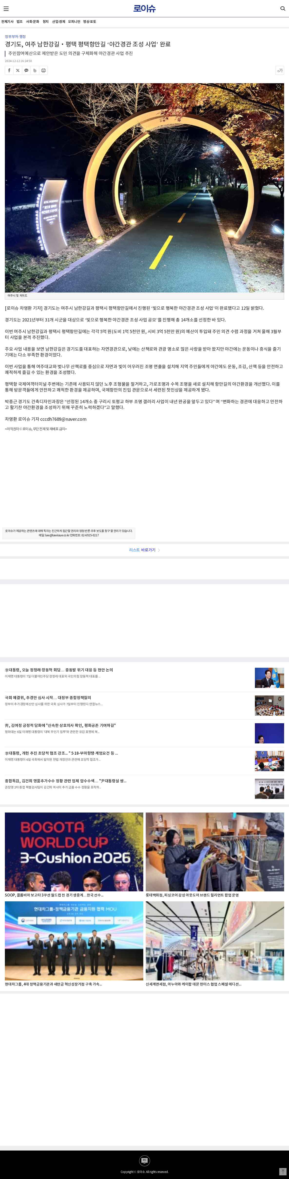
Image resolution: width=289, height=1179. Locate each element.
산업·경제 (58, 22)
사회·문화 (32, 22)
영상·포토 (89, 22)
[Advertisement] (144, 484)
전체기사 (7, 22)
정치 (46, 22)
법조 (20, 22)
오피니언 (74, 22)
